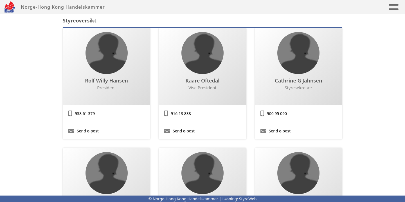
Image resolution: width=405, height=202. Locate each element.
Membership (339, 7)
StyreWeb (248, 198)
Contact (300, 7)
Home (163, 7)
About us (264, 7)
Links (232, 7)
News (184, 7)
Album (206, 7)
